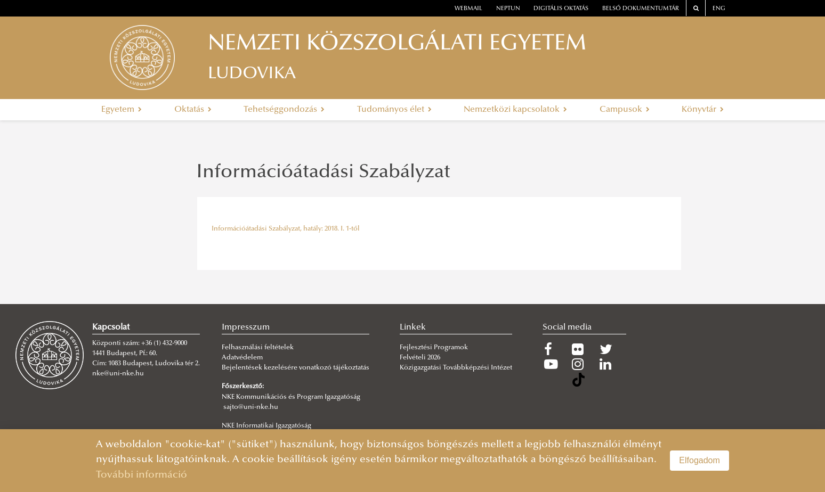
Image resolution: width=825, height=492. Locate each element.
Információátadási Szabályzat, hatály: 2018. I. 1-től (286, 229)
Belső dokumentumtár (640, 9)
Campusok (625, 109)
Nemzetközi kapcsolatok (515, 109)
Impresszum (246, 327)
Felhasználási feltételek (258, 348)
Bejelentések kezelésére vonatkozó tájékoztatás (295, 368)
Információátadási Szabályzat (323, 173)
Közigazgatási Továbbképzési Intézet (456, 368)
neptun (508, 9)
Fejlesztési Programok (434, 348)
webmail (468, 9)
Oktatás (193, 109)
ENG (719, 9)
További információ (141, 475)
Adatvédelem (242, 358)
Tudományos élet (394, 109)
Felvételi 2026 (420, 358)
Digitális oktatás (560, 9)
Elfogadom (699, 460)
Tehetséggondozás (284, 109)
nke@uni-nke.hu (118, 374)
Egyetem (121, 109)
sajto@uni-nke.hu (250, 407)
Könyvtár (703, 109)
